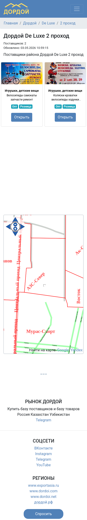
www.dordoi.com (43, 491)
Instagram (43, 454)
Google (63, 350)
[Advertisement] (43, 171)
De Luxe (48, 23)
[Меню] (76, 8)
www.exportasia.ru (43, 485)
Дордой (29, 23)
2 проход (67, 23)
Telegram (43, 420)
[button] (43, 514)
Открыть (21, 117)
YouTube (43, 465)
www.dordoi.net (44, 496)
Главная (11, 23)
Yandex (77, 350)
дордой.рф (43, 502)
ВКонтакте (43, 448)
